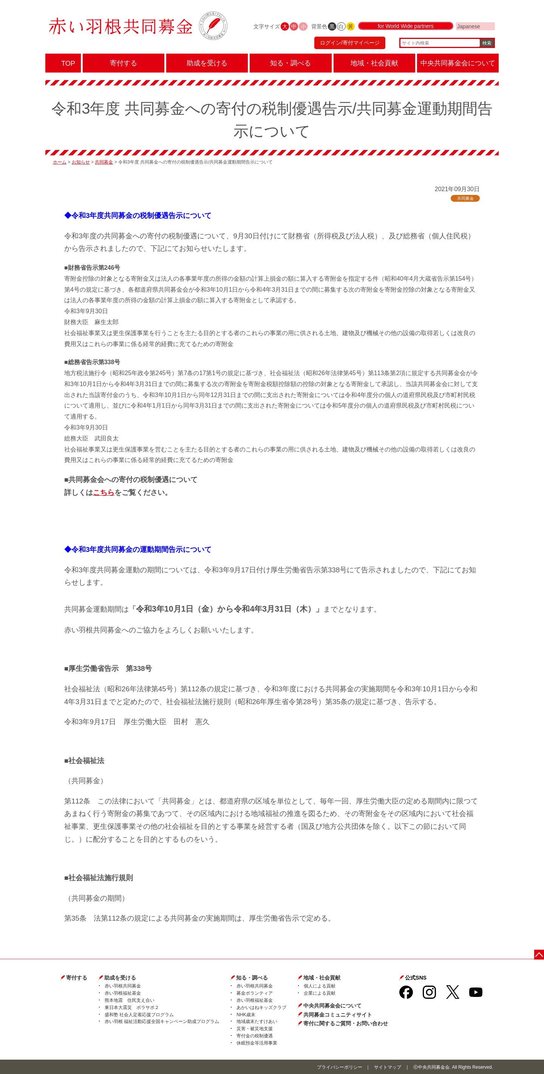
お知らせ (81, 162)
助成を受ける (120, 978)
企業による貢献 (319, 993)
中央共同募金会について (332, 1006)
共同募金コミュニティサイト (337, 1015)
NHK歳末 (245, 1014)
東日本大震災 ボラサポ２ (132, 1007)
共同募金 (104, 162)
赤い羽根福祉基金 (123, 993)
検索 (486, 43)
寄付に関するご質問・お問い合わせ (345, 1023)
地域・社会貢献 (321, 978)
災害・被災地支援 (254, 1028)
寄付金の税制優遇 (254, 1035)
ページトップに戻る (539, 954)
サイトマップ (387, 1067)
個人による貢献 (319, 986)
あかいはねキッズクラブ (261, 1007)
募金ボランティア (254, 993)
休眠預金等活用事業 (256, 1043)
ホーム (59, 162)
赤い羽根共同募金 (123, 986)
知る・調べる (252, 978)
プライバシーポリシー (339, 1067)
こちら (103, 492)
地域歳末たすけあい (256, 1021)
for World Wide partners (406, 27)
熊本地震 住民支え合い (130, 1000)
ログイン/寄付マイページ (349, 43)
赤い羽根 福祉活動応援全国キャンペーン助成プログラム (162, 1021)
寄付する (76, 978)
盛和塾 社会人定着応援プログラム (139, 1014)
